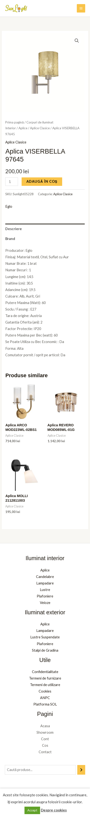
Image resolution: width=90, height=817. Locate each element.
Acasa (45, 726)
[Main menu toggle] (81, 8)
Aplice (22, 128)
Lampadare (45, 583)
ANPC (45, 698)
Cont (45, 739)
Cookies (45, 691)
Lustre (45, 590)
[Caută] (81, 770)
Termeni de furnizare (45, 678)
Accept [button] (32, 810)
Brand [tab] (10, 239)
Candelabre (45, 577)
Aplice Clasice (40, 128)
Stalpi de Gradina (45, 650)
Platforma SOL (45, 704)
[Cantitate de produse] (11, 181)
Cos (45, 745)
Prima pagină (14, 122)
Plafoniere (45, 596)
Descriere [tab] (13, 229)
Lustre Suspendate (45, 637)
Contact (45, 752)
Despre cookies (54, 810)
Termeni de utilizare (45, 685)
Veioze (45, 603)
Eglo (8, 206)
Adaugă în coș (41, 181)
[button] (76, 40)
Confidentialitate (45, 672)
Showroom (45, 732)
